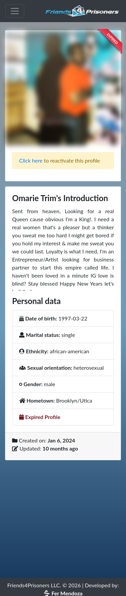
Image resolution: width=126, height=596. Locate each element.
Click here (31, 160)
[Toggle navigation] (14, 11)
